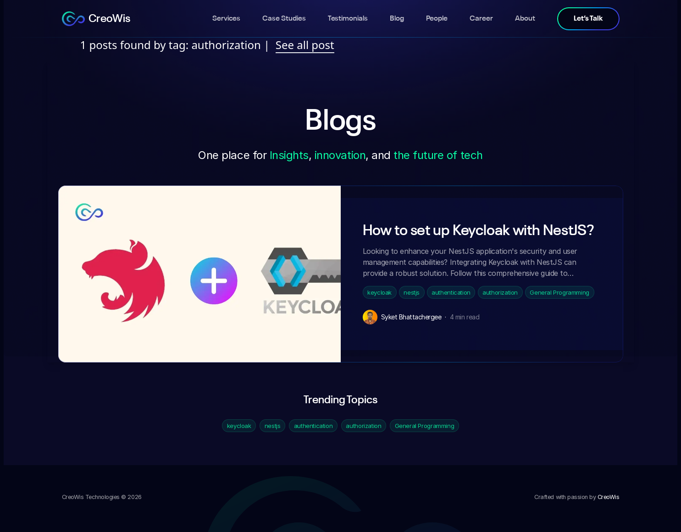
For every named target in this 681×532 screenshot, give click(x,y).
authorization (500, 292)
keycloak (379, 292)
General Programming (559, 292)
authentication (451, 292)
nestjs (412, 292)
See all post (305, 44)
